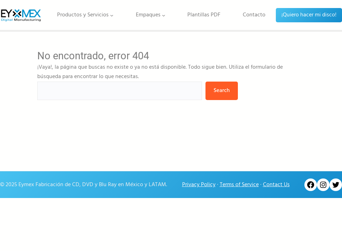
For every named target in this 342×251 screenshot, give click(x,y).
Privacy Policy (199, 184)
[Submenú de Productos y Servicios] (112, 15)
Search (221, 90)
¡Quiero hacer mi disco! (308, 15)
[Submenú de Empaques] (163, 15)
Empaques (148, 15)
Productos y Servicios (83, 15)
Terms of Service (239, 184)
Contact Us (276, 184)
